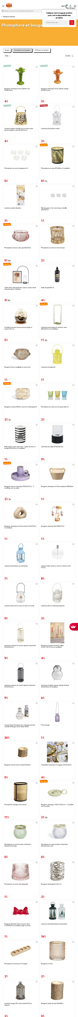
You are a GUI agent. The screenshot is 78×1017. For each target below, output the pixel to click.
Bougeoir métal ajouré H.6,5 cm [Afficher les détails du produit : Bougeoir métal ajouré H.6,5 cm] (51, 884)
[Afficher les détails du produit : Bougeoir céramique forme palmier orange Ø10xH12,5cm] (57, 76)
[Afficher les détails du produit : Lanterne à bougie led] (57, 354)
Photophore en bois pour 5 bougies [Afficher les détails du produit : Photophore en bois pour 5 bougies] (15, 964)
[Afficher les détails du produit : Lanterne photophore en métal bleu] (20, 553)
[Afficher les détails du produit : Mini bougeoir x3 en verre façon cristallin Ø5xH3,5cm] (57, 195)
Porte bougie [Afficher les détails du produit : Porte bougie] (45, 725)
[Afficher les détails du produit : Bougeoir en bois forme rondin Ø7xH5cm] (20, 752)
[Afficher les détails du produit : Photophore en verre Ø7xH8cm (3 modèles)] (57, 155)
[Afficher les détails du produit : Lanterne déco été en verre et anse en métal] (20, 593)
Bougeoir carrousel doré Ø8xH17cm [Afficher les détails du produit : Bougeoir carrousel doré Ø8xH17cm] (52, 526)
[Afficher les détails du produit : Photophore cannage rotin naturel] (20, 791)
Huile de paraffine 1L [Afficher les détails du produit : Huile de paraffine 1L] (47, 288)
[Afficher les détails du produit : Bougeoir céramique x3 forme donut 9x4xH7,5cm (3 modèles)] (20, 513)
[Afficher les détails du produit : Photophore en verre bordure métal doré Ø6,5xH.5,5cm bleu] (20, 831)
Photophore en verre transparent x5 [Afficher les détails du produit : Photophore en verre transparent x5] (16, 168)
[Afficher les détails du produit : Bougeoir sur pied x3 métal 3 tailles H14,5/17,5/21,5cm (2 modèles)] (57, 632)
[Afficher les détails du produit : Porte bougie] (57, 712)
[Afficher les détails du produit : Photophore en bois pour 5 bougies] (20, 951)
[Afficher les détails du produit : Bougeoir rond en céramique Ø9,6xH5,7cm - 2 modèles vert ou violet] (20, 473)
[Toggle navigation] (3, 6)
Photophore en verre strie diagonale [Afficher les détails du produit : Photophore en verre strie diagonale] (16, 884)
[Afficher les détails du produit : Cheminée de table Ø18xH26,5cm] (57, 433)
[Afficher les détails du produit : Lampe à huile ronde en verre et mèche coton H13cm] (57, 553)
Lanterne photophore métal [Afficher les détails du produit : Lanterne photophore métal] (50, 128)
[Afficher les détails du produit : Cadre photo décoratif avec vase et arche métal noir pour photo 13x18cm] (20, 274)
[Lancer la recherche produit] (3, 11)
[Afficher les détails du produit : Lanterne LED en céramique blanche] (57, 593)
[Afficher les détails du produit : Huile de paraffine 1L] (57, 274)
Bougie (7, 50)
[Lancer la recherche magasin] (71, 22)
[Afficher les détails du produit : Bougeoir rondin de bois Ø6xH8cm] (57, 990)
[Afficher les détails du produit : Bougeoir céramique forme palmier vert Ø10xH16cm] (20, 76)
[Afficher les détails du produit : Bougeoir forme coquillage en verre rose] (20, 354)
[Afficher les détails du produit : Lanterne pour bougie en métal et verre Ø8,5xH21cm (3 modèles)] (57, 314)
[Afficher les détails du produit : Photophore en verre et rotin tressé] (57, 235)
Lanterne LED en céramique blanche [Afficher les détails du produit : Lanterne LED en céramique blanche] (52, 606)
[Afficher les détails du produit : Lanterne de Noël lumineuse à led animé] (57, 911)
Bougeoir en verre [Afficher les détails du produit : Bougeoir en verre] (47, 964)
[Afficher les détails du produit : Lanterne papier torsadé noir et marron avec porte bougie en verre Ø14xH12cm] (20, 115)
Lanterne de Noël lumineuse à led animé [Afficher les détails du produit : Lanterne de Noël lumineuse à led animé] (54, 924)
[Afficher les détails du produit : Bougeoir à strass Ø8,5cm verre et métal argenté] (20, 394)
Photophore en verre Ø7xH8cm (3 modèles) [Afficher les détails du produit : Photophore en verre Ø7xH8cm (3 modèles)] (55, 168)
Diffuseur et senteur (42, 50)
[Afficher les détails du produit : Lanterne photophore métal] (57, 115)
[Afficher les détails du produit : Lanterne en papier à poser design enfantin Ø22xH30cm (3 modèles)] (57, 672)
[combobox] (39, 11)
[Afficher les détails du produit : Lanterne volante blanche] (20, 195)
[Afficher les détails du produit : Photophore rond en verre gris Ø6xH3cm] (20, 235)
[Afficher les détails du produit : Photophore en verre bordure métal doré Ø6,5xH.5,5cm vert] (57, 831)
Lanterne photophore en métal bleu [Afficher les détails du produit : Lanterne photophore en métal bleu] (16, 566)
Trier (6, 56)
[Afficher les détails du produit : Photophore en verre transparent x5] (20, 155)
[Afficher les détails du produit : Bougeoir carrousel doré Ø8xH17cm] (57, 513)
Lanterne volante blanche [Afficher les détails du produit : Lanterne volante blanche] (12, 208)
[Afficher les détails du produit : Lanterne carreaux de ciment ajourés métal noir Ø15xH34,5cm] (20, 672)
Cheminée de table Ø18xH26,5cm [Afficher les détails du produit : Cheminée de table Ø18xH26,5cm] (52, 447)
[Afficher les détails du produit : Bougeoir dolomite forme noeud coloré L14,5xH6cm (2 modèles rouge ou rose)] (20, 911)
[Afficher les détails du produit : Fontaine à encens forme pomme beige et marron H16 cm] (20, 314)
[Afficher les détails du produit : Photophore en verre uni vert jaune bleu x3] (57, 394)
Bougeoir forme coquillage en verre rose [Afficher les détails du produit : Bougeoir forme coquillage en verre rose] (17, 367)
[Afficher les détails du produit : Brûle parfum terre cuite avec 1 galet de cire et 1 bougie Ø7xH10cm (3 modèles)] (20, 433)
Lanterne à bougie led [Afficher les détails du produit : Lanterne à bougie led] (48, 367)
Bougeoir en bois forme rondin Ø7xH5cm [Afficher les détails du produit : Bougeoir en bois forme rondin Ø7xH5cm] (17, 765)
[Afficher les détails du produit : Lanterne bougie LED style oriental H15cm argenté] (20, 990)
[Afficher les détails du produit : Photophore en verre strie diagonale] (20, 871)
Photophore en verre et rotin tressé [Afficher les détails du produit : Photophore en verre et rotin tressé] (53, 248)
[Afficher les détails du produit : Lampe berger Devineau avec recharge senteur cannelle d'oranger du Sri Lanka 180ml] (20, 712)
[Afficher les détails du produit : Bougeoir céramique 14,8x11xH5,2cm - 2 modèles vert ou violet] (57, 791)
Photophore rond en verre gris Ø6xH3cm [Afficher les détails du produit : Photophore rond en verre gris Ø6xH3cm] (17, 248)
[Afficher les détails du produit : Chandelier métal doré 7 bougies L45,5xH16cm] (57, 752)
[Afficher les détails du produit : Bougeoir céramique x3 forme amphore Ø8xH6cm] (57, 473)
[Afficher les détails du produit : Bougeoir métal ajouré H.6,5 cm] (57, 871)
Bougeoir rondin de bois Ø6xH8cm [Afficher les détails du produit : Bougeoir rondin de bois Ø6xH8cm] (52, 1003)
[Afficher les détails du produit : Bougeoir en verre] (57, 951)
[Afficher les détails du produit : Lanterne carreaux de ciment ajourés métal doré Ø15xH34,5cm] (20, 632)
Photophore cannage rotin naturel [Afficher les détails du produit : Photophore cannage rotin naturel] (15, 805)
